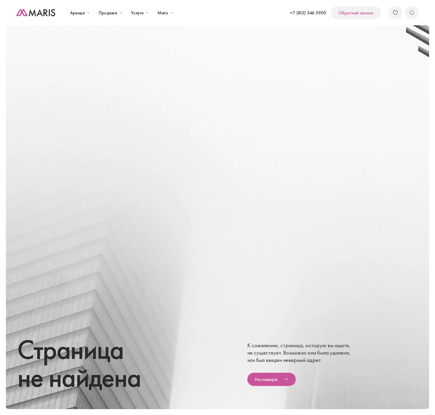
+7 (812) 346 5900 (308, 13)
